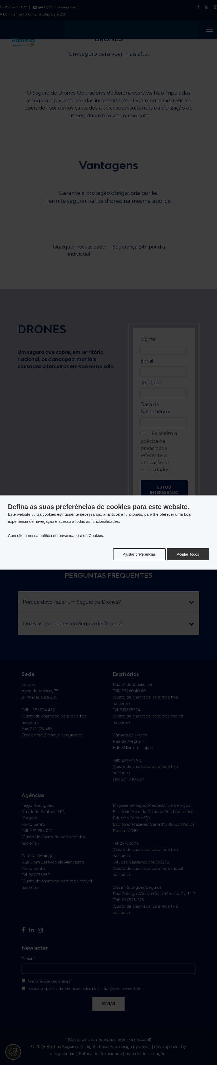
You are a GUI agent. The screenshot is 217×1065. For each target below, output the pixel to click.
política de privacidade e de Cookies (71, 535)
